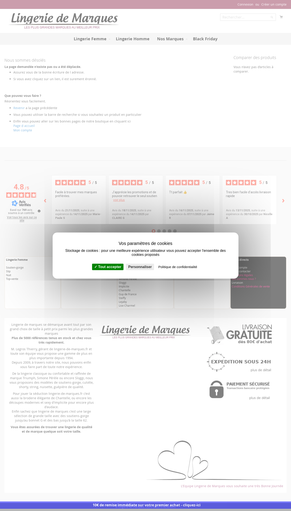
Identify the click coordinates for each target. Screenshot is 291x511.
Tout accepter (107, 267)
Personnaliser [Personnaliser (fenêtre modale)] (140, 267)
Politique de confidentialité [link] (177, 267)
